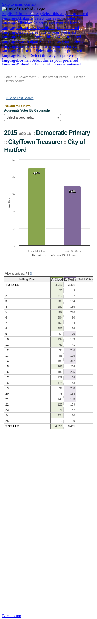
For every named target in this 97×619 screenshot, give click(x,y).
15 (7, 366)
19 (7, 388)
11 (7, 344)
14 (7, 361)
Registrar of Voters (55, 77)
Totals (12, 284)
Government (27, 77)
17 (7, 377)
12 (7, 350)
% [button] (31, 273)
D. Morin (70, 279)
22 (7, 404)
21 (7, 399)
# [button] (26, 273)
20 (7, 393)
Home (8, 77)
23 (7, 409)
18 (7, 382)
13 (7, 355)
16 (7, 371)
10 (7, 339)
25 (7, 420)
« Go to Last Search (20, 98)
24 (7, 415)
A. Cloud (57, 279)
